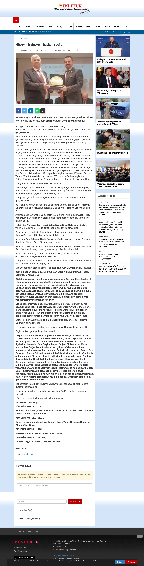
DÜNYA (124, 26)
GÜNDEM (68, 26)
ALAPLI (51, 26)
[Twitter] (124, 32)
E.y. (100, 251)
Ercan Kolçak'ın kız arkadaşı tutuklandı (41, 31)
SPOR (88, 26)
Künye (29, 531)
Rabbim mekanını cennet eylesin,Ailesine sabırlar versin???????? (108, 256)
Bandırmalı (103, 237)
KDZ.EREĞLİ (41, 26)
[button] (20, 26)
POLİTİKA (97, 26)
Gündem (24, 38)
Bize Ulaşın (20, 531)
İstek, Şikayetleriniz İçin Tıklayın (63, 556)
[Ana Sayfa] (16, 20)
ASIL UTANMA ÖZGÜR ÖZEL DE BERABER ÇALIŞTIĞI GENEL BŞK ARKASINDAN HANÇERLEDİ (112, 268)
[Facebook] (120, 32)
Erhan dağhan (104, 202)
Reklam (37, 531)
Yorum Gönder (75, 501)
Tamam (131, 562)
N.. (100, 219)
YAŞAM (116, 26)
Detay (120, 562)
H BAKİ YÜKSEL (105, 264)
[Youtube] (129, 32)
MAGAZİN (107, 26)
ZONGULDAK (29, 26)
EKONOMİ (78, 26)
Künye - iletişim (23, 551)
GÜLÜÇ (59, 26)
